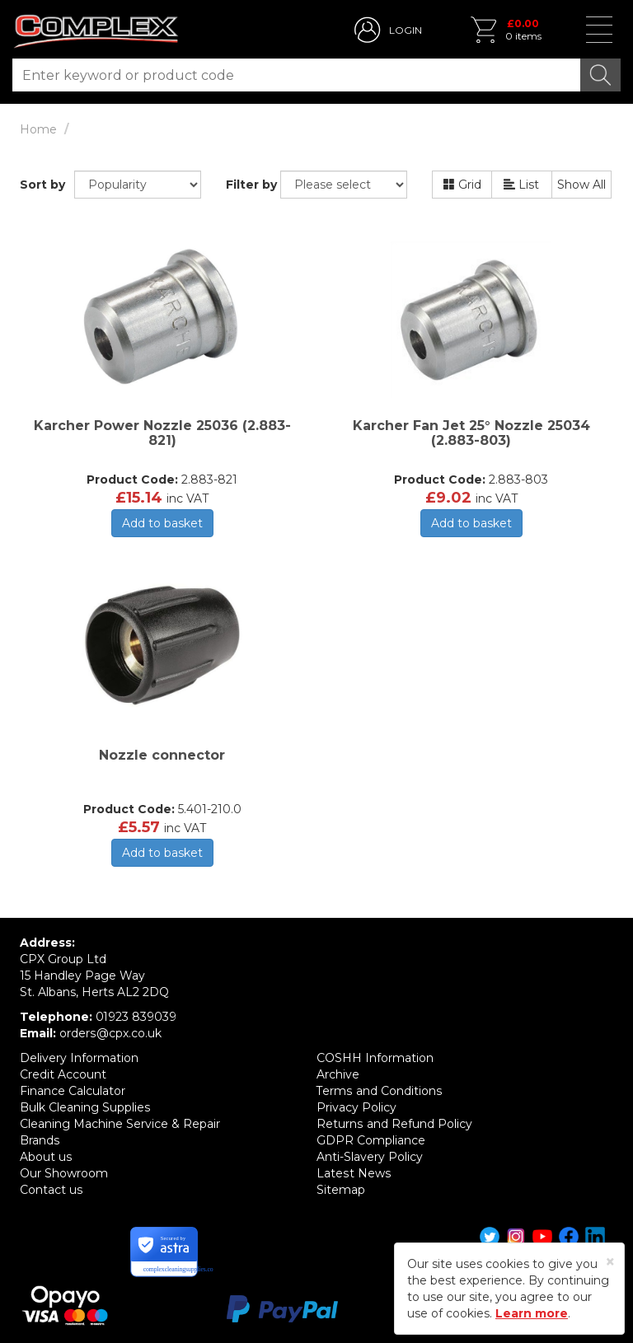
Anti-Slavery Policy (369, 1156)
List (521, 184)
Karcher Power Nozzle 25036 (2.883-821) (162, 433)
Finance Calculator (72, 1090)
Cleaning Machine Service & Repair (120, 1123)
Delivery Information (79, 1058)
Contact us (51, 1189)
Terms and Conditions (378, 1090)
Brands (39, 1140)
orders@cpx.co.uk (110, 1033)
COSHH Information (375, 1058)
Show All (581, 184)
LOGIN (405, 30)
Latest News (353, 1173)
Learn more (531, 1313)
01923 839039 (136, 1016)
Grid (462, 184)
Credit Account (63, 1074)
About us (46, 1156)
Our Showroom (64, 1173)
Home (38, 129)
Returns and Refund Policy (393, 1123)
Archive (337, 1074)
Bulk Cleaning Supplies (85, 1107)
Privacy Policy (356, 1107)
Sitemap (340, 1189)
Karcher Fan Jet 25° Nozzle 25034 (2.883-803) (471, 433)
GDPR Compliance (370, 1140)
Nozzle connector (162, 755)
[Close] (610, 1261)
